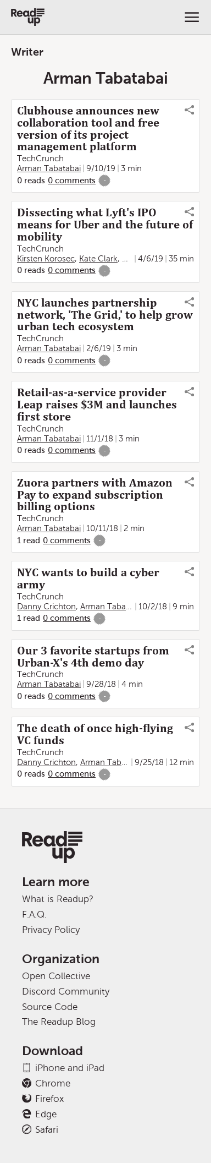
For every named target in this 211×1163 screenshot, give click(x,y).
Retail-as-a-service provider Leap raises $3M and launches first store (97, 404)
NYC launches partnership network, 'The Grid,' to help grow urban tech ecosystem (105, 315)
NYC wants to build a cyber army (88, 578)
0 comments (72, 180)
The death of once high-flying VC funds (95, 734)
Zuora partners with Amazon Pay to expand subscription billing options (95, 495)
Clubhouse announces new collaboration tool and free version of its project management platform (88, 129)
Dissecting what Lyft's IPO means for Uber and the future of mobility (105, 224)
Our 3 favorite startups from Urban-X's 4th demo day (93, 656)
